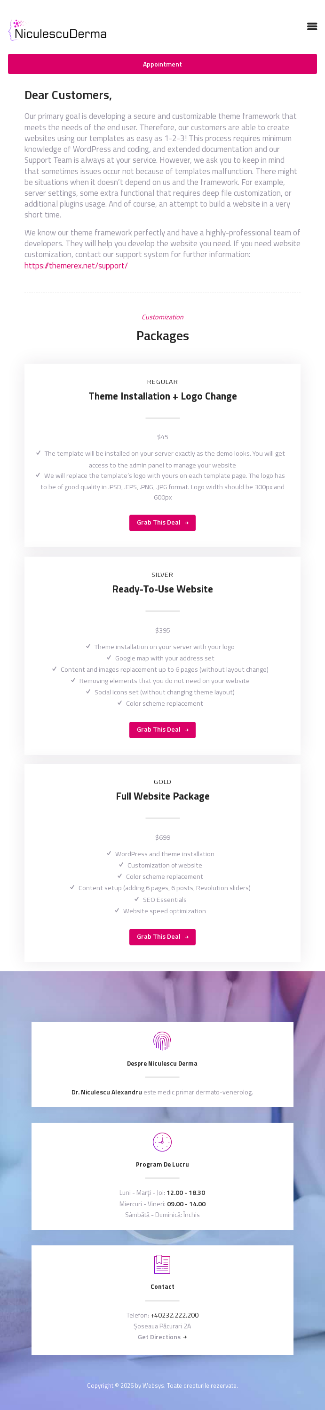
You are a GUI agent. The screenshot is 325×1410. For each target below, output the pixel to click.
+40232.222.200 (174, 1315)
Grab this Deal (159, 522)
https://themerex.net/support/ (76, 265)
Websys (153, 1385)
